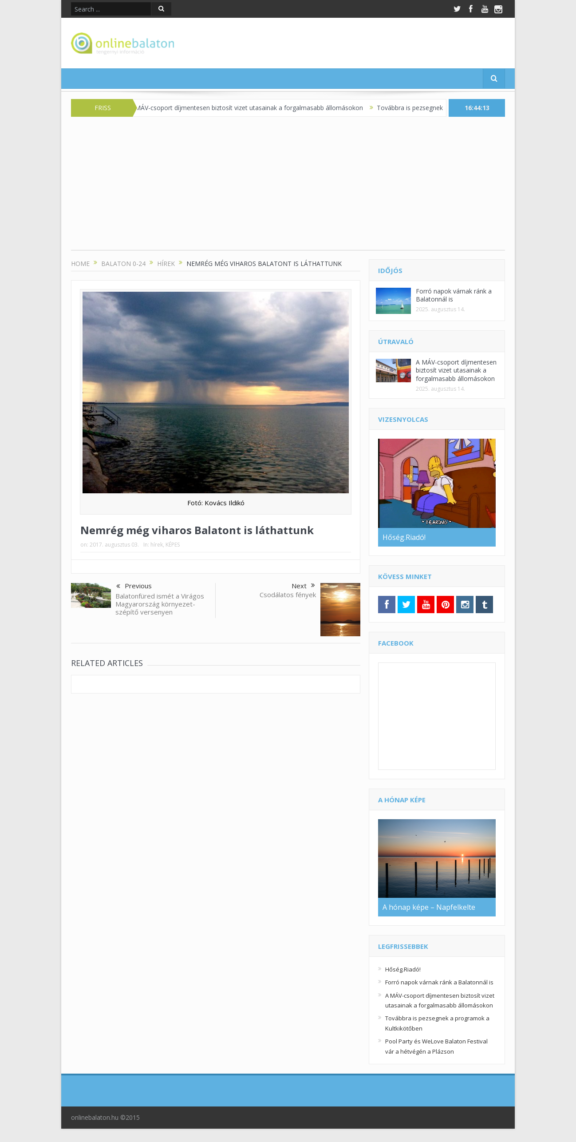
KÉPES (173, 544)
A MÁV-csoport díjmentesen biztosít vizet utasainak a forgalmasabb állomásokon (254, 107)
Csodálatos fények (288, 594)
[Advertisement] (288, 188)
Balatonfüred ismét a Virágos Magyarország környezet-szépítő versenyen (159, 603)
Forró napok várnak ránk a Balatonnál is (454, 295)
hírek (156, 544)
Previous (134, 586)
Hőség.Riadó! (403, 969)
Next (303, 586)
